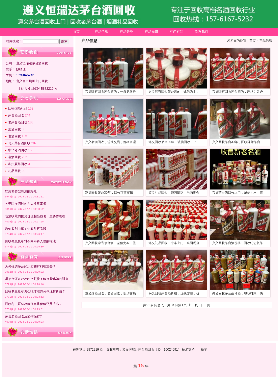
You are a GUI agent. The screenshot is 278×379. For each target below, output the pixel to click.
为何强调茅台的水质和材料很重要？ (30, 266)
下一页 (205, 305)
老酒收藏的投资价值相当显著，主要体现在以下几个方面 (37, 216)
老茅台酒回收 (17, 122)
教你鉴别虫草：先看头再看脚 (25, 228)
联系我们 (201, 31)
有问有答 (176, 31)
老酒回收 (14, 136)
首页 (76, 31)
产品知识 (151, 31)
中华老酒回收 (17, 150)
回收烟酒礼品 (17, 108)
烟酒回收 (14, 129)
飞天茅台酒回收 (19, 143)
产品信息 (101, 31)
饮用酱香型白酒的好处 (21, 191)
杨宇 (204, 349)
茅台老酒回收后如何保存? (23, 316)
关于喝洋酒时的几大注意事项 (25, 203)
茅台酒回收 (16, 115)
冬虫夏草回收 (17, 164)
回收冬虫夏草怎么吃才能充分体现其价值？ (35, 291)
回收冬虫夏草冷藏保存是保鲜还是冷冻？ (33, 304)
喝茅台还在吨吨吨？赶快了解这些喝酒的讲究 (37, 279)
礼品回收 (14, 171)
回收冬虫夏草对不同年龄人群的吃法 (30, 241)
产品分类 (126, 31)
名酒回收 (14, 157)
